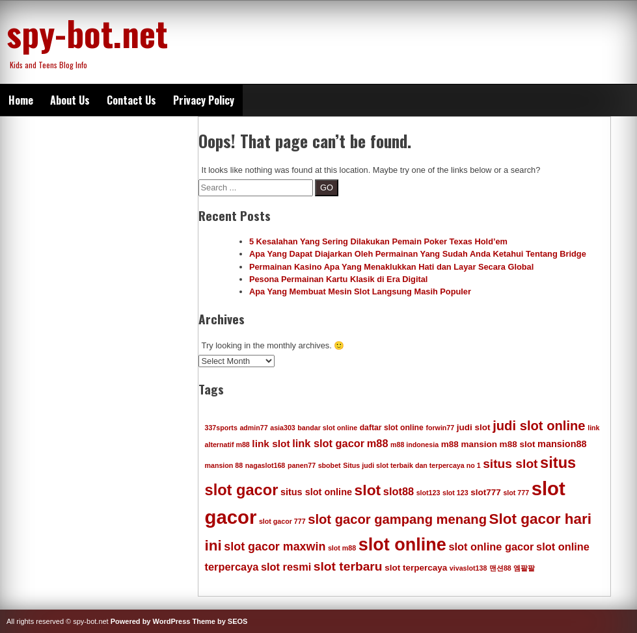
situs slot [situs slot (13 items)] (510, 464)
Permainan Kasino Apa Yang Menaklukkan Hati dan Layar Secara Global (391, 267)
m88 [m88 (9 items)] (377, 443)
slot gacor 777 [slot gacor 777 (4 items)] (282, 521)
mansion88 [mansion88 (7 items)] (562, 444)
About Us (70, 100)
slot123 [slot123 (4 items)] (428, 493)
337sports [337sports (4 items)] (221, 428)
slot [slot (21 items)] (368, 490)
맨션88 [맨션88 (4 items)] (500, 568)
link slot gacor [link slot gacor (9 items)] (328, 443)
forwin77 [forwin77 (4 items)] (440, 428)
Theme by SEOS (219, 621)
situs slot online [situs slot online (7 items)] (316, 492)
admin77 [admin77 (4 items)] (253, 428)
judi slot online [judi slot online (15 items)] (539, 426)
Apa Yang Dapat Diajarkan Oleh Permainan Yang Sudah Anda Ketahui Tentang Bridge (417, 254)
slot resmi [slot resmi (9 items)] (286, 567)
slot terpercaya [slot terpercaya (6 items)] (416, 568)
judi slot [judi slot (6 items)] (474, 427)
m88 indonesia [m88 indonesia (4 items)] (414, 444)
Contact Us (131, 100)
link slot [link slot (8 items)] (271, 443)
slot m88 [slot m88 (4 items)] (342, 548)
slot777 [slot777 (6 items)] (485, 492)
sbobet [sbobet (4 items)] (329, 465)
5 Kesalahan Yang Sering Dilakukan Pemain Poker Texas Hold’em (378, 241)
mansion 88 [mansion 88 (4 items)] (224, 465)
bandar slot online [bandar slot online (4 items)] (327, 428)
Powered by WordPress (151, 621)
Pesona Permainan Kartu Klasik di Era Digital (338, 279)
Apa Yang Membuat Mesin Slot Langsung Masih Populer (360, 291)
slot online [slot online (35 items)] (402, 544)
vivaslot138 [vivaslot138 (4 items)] (468, 568)
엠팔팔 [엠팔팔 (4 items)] (524, 568)
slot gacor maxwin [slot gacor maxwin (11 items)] (274, 546)
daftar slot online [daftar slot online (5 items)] (392, 427)
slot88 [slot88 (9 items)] (398, 491)
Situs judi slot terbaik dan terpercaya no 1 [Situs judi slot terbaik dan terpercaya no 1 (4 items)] (411, 465)
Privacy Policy (203, 100)
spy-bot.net (87, 32)
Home (20, 100)
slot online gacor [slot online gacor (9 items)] (491, 546)
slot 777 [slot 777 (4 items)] (516, 493)
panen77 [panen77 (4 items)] (302, 465)
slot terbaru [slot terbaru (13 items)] (348, 566)
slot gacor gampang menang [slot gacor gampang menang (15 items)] (397, 519)
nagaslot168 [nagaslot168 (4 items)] (265, 465)
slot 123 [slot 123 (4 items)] (455, 493)
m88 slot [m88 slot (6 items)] (517, 444)
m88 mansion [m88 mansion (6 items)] (469, 444)
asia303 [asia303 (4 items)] (282, 428)
